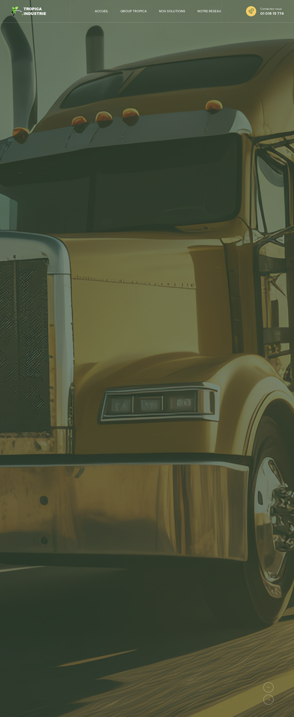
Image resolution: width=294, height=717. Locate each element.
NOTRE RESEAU (209, 11)
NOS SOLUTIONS (172, 11)
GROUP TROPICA (133, 11)
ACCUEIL (101, 11)
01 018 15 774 (272, 13)
